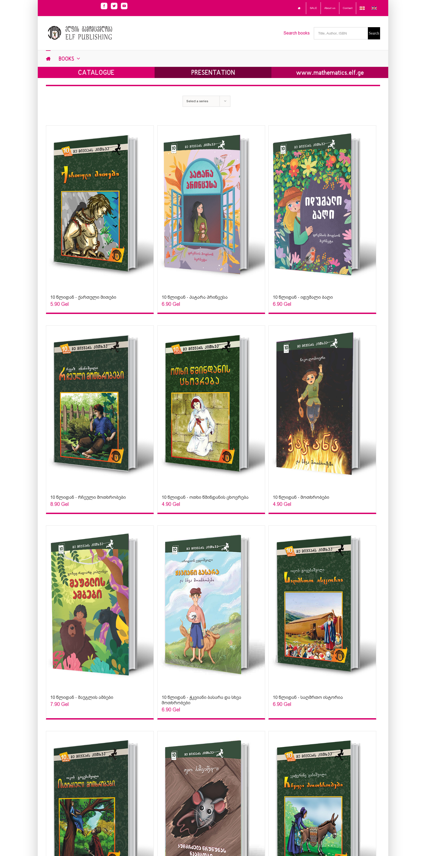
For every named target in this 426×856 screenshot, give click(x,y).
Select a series (197, 101)
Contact (347, 8)
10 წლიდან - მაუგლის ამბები (81, 697)
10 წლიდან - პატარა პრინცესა (195, 297)
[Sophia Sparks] (100, 207)
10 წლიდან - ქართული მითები (83, 297)
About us (330, 8)
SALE (313, 8)
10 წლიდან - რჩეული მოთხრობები (88, 497)
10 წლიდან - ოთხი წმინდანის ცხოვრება (205, 497)
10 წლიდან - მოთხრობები (301, 497)
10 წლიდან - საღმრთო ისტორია (308, 697)
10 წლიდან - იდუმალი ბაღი (303, 297)
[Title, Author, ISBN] (341, 33)
